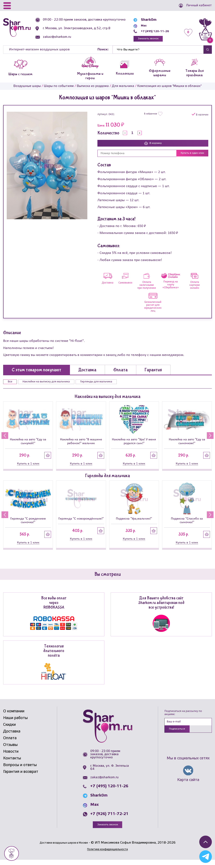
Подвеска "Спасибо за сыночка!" (187, 524)
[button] (3, 440)
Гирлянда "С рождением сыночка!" (28, 524)
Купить (48, 459)
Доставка (11, 736)
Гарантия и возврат (20, 776)
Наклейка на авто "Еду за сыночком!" (187, 445)
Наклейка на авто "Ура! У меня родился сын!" (134, 445)
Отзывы (10, 749)
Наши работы (15, 723)
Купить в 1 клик (28, 468)
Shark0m (145, 19)
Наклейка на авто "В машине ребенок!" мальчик (81, 445)
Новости (10, 756)
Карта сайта (188, 786)
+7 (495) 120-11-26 (155, 31)
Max (141, 25)
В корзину (153, 145)
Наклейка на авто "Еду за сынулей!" (28, 445)
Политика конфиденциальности (107, 854)
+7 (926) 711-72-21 (109, 819)
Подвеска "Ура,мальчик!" (134, 523)
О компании (13, 716)
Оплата (10, 743)
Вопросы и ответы (20, 770)
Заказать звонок (148, 39)
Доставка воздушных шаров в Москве (64, 847)
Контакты (12, 763)
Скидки (9, 729)
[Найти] (158, 51)
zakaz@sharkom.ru (59, 40)
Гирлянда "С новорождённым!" (81, 523)
